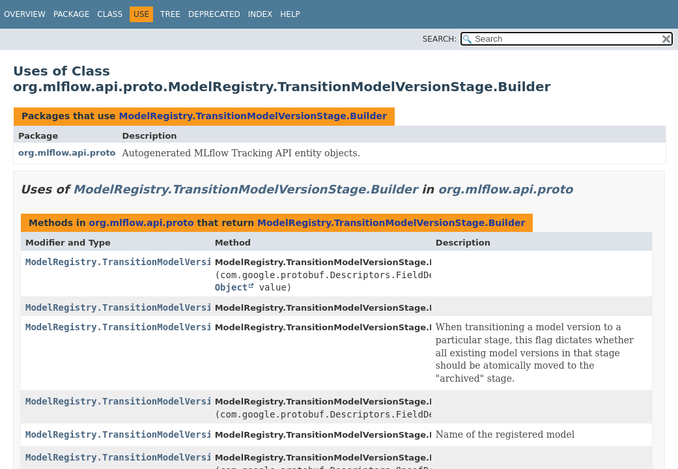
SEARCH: (440, 39)
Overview (25, 14)
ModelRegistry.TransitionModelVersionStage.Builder (252, 116)
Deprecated (214, 14)
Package (71, 14)
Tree (170, 14)
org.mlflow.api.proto (67, 153)
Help (290, 14)
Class (109, 14)
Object (231, 287)
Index (260, 14)
